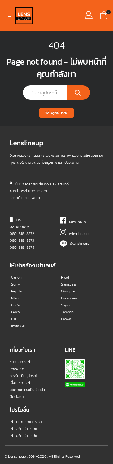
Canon (16, 277)
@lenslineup (74, 233)
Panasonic (69, 298)
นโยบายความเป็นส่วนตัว (27, 390)
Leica (15, 312)
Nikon (15, 298)
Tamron (67, 312)
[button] (103, 15)
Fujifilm (17, 291)
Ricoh (66, 277)
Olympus (68, 291)
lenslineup (73, 222)
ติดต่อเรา (17, 396)
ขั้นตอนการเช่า (20, 362)
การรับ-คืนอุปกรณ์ (24, 376)
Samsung (68, 284)
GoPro (16, 305)
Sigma (66, 305)
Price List (17, 369)
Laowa (66, 319)
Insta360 (18, 326)
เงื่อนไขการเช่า (20, 383)
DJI (13, 319)
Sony (15, 284)
